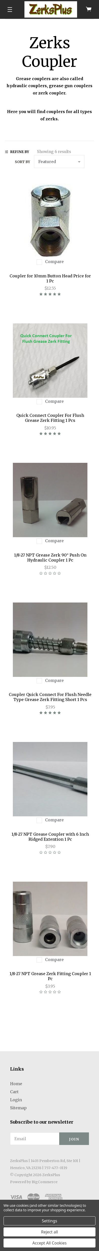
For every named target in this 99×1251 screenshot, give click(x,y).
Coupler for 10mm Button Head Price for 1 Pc (50, 278)
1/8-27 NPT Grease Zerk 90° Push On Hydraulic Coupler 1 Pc (50, 558)
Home (16, 1083)
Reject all (49, 1232)
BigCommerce (44, 1182)
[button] (10, 9)
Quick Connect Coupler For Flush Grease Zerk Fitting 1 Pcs (50, 418)
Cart (14, 1091)
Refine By (17, 152)
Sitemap (18, 1107)
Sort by (22, 162)
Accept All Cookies (49, 1243)
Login (16, 1099)
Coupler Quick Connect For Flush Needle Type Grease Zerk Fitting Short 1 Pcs (50, 697)
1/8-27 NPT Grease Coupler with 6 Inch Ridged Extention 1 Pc (50, 837)
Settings (49, 1221)
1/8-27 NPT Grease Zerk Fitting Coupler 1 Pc (50, 976)
